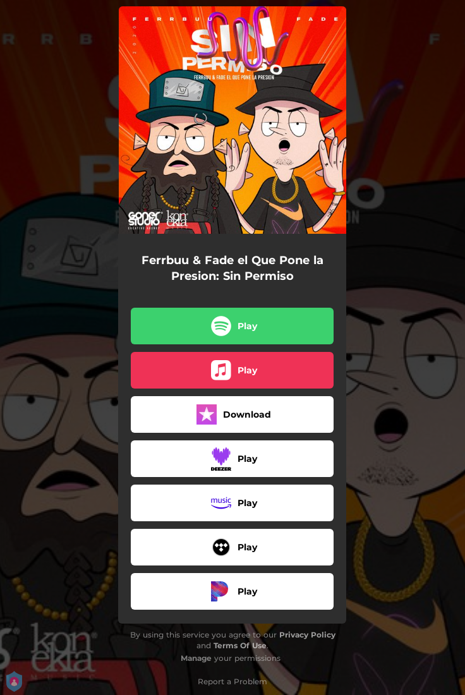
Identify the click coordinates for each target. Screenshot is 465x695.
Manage (196, 658)
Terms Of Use (240, 645)
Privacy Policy (307, 634)
